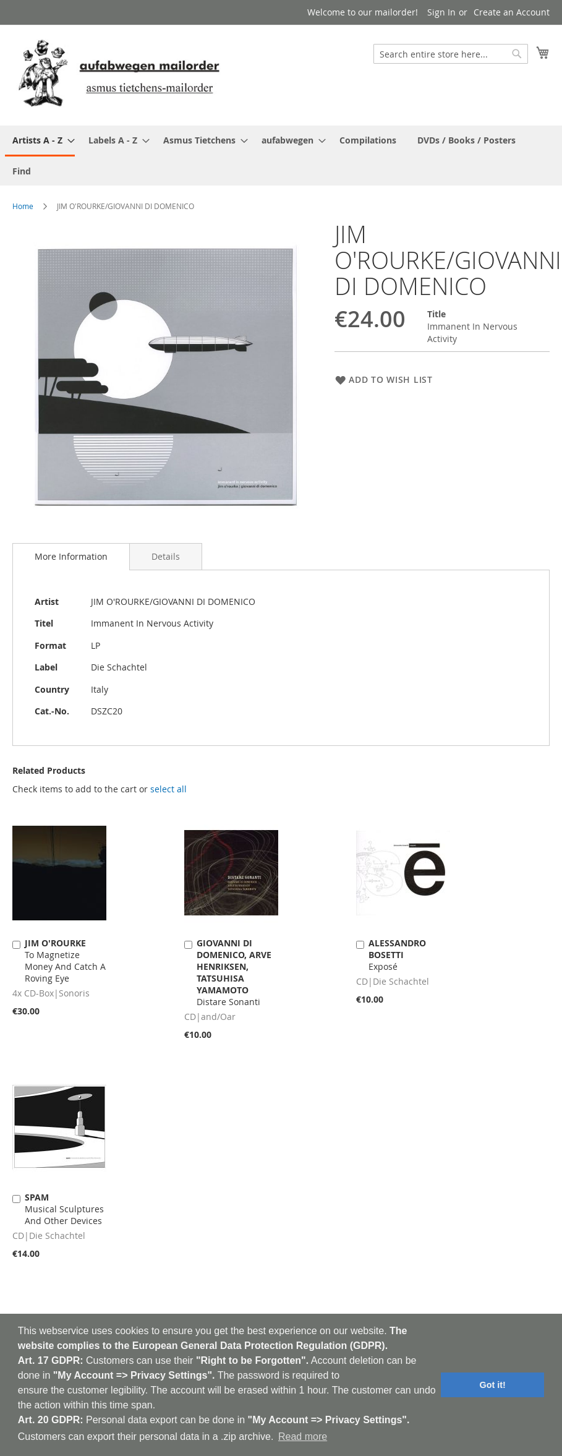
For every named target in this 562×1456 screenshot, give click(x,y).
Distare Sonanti (234, 972)
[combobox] (450, 54)
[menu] (281, 156)
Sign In (441, 12)
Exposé (397, 954)
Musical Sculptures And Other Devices (64, 1209)
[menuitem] (40, 141)
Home (22, 206)
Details (165, 556)
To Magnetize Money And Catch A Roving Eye (65, 960)
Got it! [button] (493, 1385)
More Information (71, 556)
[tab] (71, 556)
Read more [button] (302, 1436)
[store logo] (118, 74)
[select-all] (168, 789)
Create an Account (512, 12)
